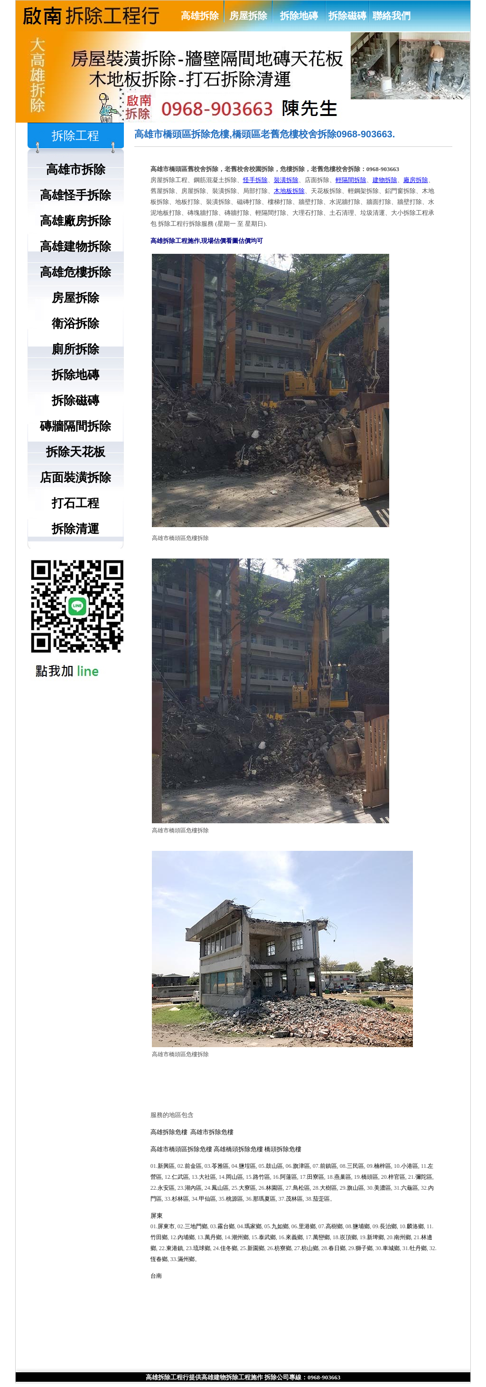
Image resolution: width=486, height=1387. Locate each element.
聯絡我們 (392, 15)
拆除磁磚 (347, 15)
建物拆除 (385, 179)
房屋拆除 (248, 15)
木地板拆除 (289, 190)
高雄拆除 (200, 15)
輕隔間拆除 (351, 179)
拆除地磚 (299, 15)
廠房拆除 (415, 179)
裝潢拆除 (286, 179)
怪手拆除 (255, 179)
